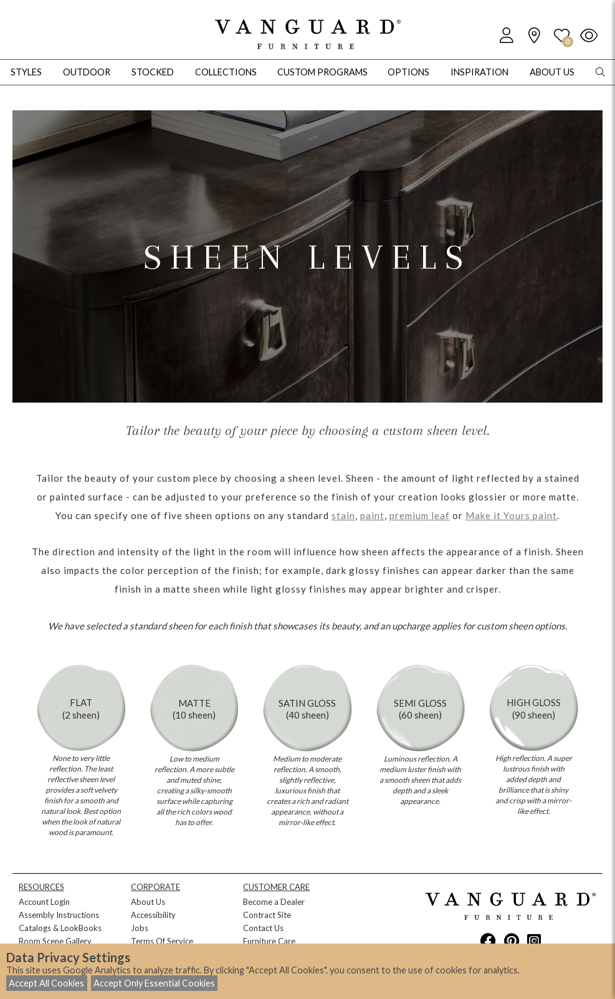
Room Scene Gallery (55, 941)
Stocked (152, 72)
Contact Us (263, 928)
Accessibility (153, 915)
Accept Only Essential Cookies (154, 983)
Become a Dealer (274, 902)
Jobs (139, 928)
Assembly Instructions (59, 915)
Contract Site (267, 915)
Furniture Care (269, 941)
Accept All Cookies (46, 983)
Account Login (44, 902)
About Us (148, 902)
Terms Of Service (162, 941)
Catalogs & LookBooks (60, 928)
